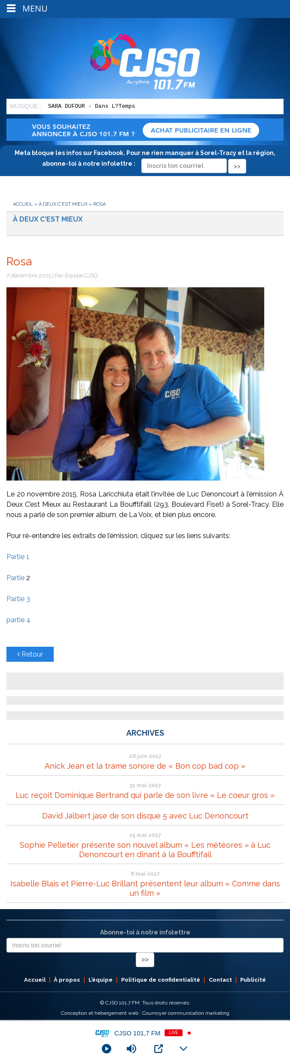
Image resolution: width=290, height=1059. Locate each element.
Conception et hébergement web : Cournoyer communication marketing (145, 1013)
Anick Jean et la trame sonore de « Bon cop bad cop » (145, 765)
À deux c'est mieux (63, 204)
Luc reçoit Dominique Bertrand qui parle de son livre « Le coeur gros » (145, 795)
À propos (67, 980)
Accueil (23, 204)
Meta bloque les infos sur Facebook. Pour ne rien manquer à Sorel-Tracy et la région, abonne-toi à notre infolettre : (145, 159)
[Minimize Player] (183, 1049)
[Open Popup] (159, 1049)
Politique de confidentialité (160, 980)
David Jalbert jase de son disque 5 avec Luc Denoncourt (145, 815)
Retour (30, 654)
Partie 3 (18, 599)
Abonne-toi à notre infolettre (145, 932)
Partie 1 (17, 557)
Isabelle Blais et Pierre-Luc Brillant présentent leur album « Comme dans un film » (145, 888)
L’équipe (101, 980)
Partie (16, 578)
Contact (220, 980)
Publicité (253, 980)
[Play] (107, 1049)
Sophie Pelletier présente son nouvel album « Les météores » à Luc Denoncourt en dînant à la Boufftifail (145, 849)
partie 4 (18, 620)
